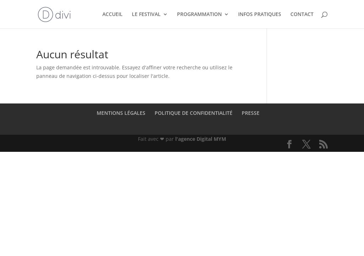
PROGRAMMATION (199, 14)
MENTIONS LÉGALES (121, 113)
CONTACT (302, 14)
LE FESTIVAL (146, 14)
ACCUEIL (112, 14)
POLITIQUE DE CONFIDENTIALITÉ (193, 113)
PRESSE (250, 113)
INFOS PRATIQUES (259, 14)
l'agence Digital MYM (200, 138)
